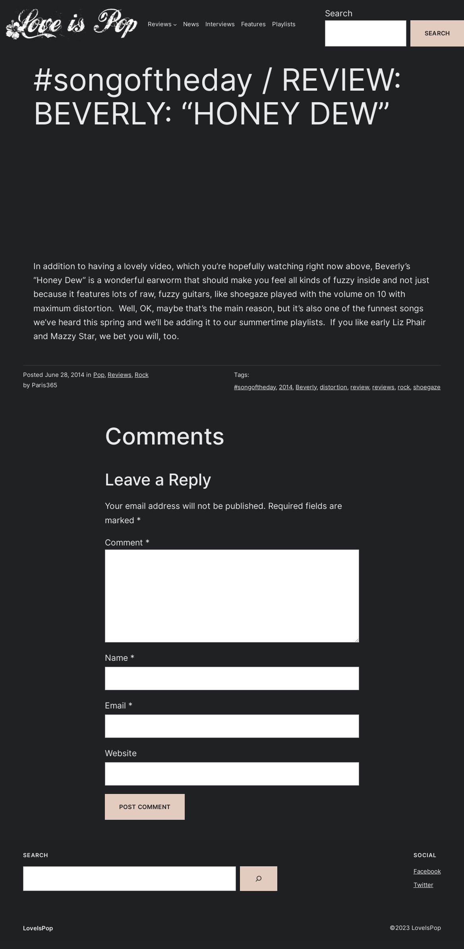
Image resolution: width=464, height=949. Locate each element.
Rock (142, 374)
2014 (285, 387)
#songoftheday (255, 387)
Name (120, 658)
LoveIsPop (38, 928)
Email (119, 705)
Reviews (119, 374)
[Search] (258, 878)
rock (404, 387)
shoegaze (427, 387)
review (359, 387)
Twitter (423, 885)
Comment (127, 542)
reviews (383, 387)
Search (338, 13)
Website (121, 753)
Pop (98, 374)
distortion (333, 387)
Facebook (427, 871)
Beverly (306, 387)
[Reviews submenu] (175, 24)
